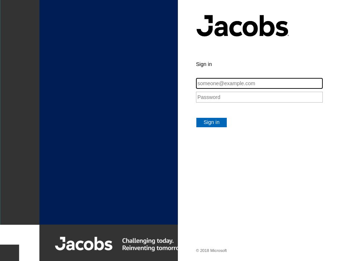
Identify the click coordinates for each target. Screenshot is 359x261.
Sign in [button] (212, 122)
